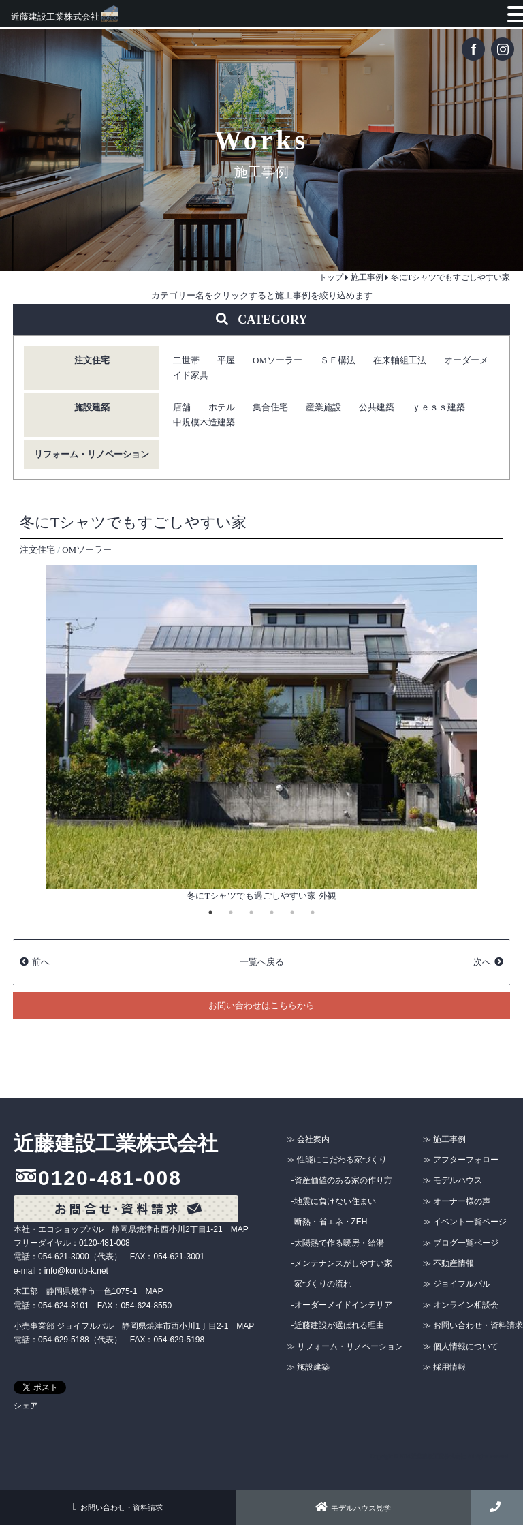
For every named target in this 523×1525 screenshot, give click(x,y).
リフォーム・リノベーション (91, 454)
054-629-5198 (178, 1339)
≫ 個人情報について (460, 1346)
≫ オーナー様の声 (456, 1201)
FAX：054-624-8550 (134, 1305)
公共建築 (376, 407)
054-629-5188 (63, 1339)
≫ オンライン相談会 (460, 1305)
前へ (41, 962)
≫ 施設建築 (308, 1367)
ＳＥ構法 (337, 360)
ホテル (221, 407)
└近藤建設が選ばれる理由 (336, 1325)
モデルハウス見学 (353, 1508)
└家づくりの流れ (319, 1284)
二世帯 (186, 360)
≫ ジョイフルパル (456, 1284)
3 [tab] (251, 912)
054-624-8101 (63, 1305)
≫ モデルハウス (452, 1180)
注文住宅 (92, 360)
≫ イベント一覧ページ (465, 1222)
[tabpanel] (261, 734)
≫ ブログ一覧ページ (460, 1243)
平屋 (226, 360)
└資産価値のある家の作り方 (340, 1180)
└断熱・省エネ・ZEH (328, 1222)
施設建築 (92, 407)
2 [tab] (231, 912)
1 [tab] (210, 912)
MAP (240, 1229)
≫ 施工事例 (444, 1139)
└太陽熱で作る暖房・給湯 (336, 1243)
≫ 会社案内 (308, 1139)
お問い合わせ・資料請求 (118, 1507)
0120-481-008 (110, 1178)
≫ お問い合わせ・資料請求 (473, 1325)
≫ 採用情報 (444, 1367)
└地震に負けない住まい (332, 1201)
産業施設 (323, 407)
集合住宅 (270, 407)
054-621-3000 (63, 1256)
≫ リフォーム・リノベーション (345, 1346)
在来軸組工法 (399, 360)
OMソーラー (277, 360)
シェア (26, 1406)
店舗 (182, 407)
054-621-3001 (178, 1256)
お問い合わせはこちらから (261, 1005)
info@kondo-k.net (76, 1271)
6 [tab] (312, 912)
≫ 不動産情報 (448, 1263)
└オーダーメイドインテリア (340, 1305)
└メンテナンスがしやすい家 (340, 1263)
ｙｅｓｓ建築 (438, 407)
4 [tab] (272, 912)
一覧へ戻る (262, 962)
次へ (482, 962)
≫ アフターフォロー (460, 1160)
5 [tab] (292, 912)
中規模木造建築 (204, 422)
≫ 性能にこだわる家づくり (337, 1160)
